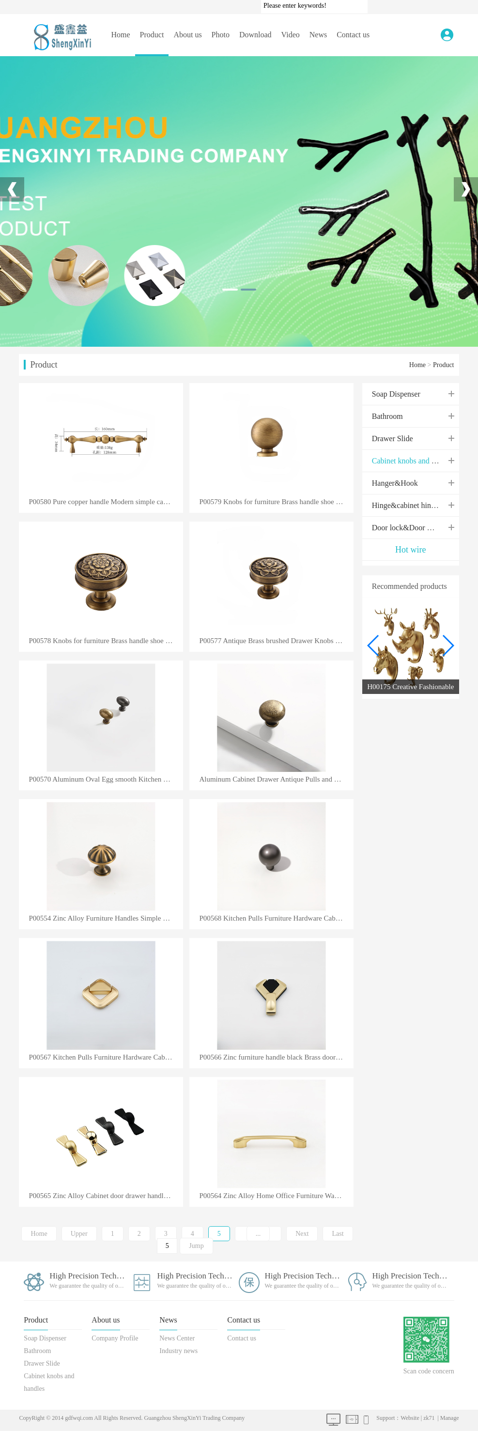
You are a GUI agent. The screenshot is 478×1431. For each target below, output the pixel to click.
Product (152, 35)
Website (410, 1418)
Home (120, 35)
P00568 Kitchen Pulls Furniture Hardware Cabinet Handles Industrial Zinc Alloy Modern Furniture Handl (276, 918)
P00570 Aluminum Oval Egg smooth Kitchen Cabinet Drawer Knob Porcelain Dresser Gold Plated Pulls (106, 779)
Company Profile (115, 1338)
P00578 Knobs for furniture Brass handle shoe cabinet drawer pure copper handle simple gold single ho (106, 641)
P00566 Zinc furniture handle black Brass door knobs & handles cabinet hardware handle (276, 1057)
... (258, 1233)
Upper (79, 1233)
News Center (177, 1338)
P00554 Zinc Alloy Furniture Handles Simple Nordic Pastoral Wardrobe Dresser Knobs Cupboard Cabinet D (106, 918)
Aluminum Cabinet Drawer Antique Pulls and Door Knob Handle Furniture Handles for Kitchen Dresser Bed (276, 779)
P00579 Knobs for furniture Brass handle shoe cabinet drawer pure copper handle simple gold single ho (276, 502)
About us (187, 35)
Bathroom (387, 416)
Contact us (353, 35)
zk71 (428, 1418)
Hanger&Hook (395, 483)
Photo (221, 35)
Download (255, 35)
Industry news (178, 1350)
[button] (447, 645)
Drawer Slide (392, 438)
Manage (449, 1418)
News (318, 35)
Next (301, 1233)
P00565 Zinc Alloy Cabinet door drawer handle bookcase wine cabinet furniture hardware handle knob (106, 1196)
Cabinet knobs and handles (413, 461)
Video (290, 35)
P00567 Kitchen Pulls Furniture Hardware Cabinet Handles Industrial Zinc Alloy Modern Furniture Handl (106, 1057)
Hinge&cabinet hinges (407, 505)
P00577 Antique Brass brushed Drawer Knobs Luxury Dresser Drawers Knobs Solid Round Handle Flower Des (276, 641)
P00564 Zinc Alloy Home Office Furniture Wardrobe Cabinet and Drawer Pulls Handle (276, 1196)
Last (337, 1233)
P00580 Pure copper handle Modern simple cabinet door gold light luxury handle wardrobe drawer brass (106, 502)
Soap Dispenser (396, 394)
